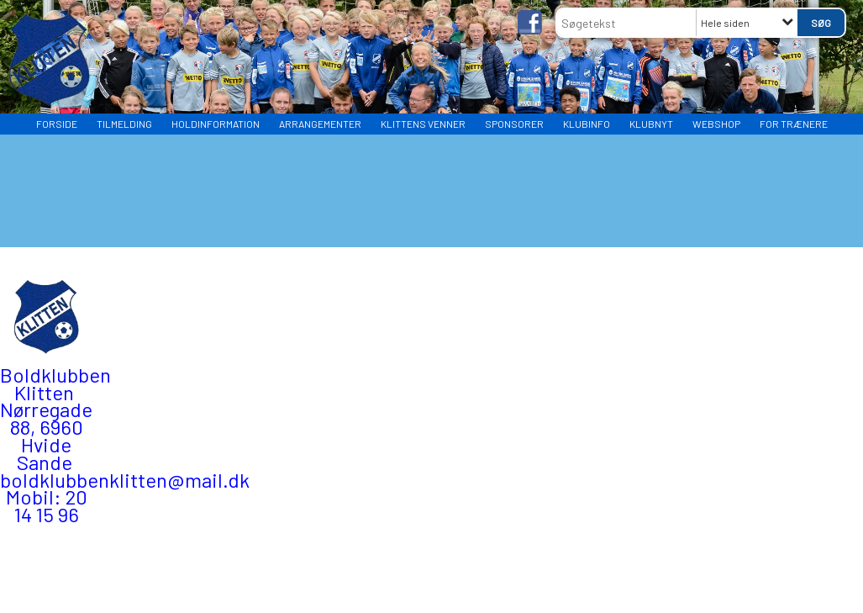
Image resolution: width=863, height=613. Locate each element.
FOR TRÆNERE (794, 123)
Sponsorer (514, 123)
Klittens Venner (423, 123)
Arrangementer (320, 123)
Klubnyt (651, 123)
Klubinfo (586, 123)
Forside (56, 123)
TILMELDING (124, 123)
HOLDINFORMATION (215, 123)
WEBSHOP (716, 123)
